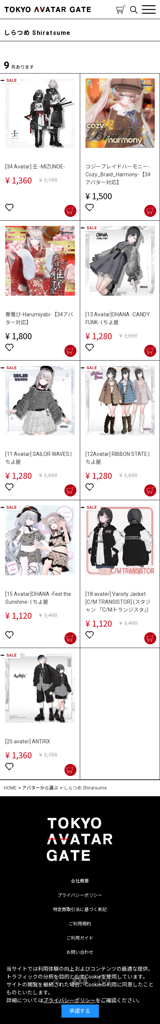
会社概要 (80, 881)
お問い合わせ (79, 952)
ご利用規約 (80, 923)
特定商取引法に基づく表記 (80, 909)
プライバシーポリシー (79, 895)
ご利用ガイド (79, 938)
